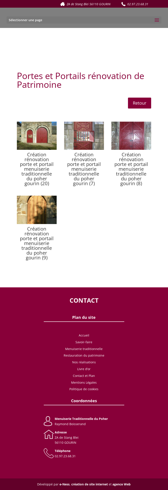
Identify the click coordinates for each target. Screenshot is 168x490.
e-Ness (65, 484)
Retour (139, 103)
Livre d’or (84, 369)
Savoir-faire (83, 342)
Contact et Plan (84, 376)
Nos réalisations (84, 362)
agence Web (121, 484)
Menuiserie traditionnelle (84, 349)
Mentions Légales (84, 382)
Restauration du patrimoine (84, 355)
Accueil (84, 335)
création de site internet (89, 484)
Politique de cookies (83, 389)
